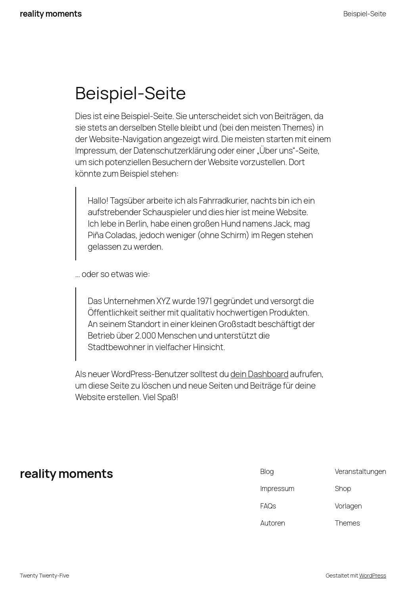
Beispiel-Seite (364, 13)
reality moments (51, 13)
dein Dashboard (259, 373)
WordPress (372, 575)
